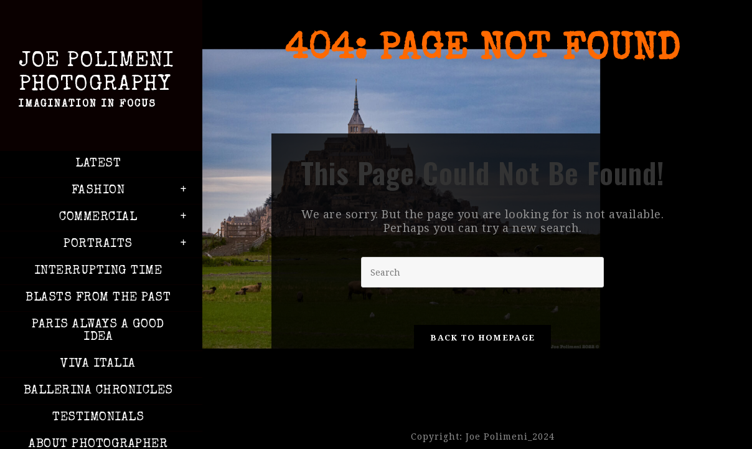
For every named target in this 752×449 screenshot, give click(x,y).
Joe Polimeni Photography (98, 82)
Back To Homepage (482, 337)
